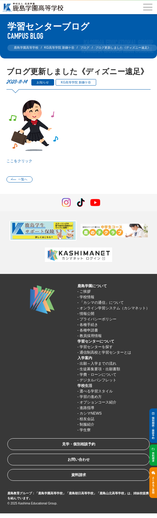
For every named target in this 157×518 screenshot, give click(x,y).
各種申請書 (89, 330)
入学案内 (84, 358)
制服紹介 (87, 424)
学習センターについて (95, 341)
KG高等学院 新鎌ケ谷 (76, 82)
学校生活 (84, 385)
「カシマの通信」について (102, 302)
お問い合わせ (79, 459)
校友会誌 (87, 419)
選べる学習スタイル (96, 391)
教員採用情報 (91, 336)
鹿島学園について (92, 286)
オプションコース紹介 (98, 402)
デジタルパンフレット (98, 380)
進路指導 (87, 408)
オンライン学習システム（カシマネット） (115, 308)
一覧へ (22, 179)
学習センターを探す (96, 347)
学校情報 (87, 297)
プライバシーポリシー (98, 319)
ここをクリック (19, 161)
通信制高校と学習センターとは (105, 352)
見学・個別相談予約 (78, 444)
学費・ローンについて (98, 374)
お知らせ (43, 82)
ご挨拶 (85, 291)
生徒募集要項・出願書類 (100, 369)
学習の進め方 (91, 397)
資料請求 (78, 475)
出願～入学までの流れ (98, 363)
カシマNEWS (91, 413)
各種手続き (89, 325)
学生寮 (85, 430)
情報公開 (87, 313)
